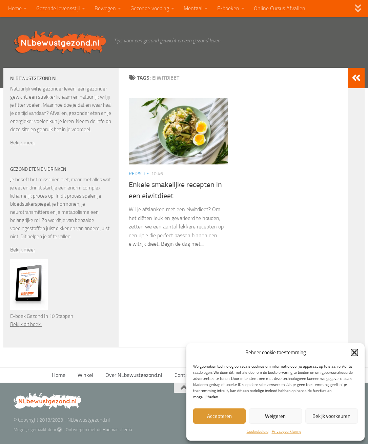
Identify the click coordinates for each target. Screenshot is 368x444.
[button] (354, 352)
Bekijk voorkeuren (331, 416)
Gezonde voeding (149, 8)
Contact (183, 375)
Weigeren (275, 416)
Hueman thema (117, 429)
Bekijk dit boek (26, 324)
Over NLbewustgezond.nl (133, 375)
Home (15, 8)
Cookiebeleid (257, 431)
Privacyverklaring (286, 431)
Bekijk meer (22, 143)
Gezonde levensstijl (58, 8)
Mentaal (193, 8)
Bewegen (105, 8)
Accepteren (219, 416)
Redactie (139, 174)
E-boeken (228, 8)
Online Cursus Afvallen (279, 8)
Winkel (85, 375)
